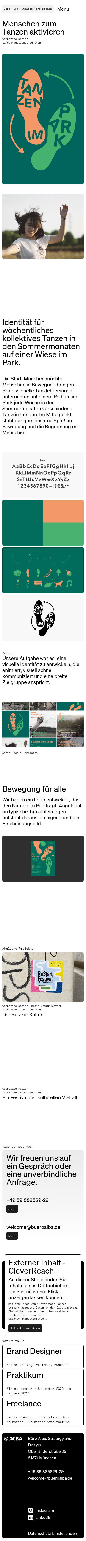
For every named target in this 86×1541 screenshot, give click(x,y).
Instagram (41, 1510)
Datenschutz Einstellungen (52, 1533)
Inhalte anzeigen (25, 1328)
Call (12, 1209)
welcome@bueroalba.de (50, 1477)
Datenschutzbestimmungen (26, 1318)
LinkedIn (39, 1517)
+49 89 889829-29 (46, 1471)
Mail (12, 1236)
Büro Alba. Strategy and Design (28, 8)
